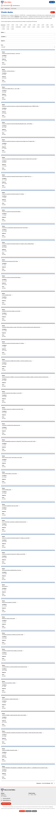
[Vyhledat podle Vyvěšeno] (28, 39)
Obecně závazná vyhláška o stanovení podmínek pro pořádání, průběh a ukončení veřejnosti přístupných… (26, 377)
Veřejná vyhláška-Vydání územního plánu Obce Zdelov (15, 715)
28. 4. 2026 (4, 757)
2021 (8, 27)
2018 (47, 25)
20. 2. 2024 (4, 281)
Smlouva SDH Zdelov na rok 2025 (10, 473)
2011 (17, 25)
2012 (21, 25)
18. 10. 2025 (4, 541)
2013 (26, 25)
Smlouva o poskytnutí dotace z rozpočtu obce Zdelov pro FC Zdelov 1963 (19, 141)
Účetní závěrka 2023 (7, 295)
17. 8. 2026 (4, 166)
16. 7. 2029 (4, 148)
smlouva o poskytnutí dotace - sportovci (12, 53)
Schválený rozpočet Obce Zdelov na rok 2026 (13, 650)
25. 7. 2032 (4, 183)
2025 (34, 27)
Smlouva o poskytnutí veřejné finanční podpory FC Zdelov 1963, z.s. (17, 176)
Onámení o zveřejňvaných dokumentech (12, 425)
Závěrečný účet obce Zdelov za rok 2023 (12, 311)
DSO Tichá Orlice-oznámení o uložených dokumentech (15, 521)
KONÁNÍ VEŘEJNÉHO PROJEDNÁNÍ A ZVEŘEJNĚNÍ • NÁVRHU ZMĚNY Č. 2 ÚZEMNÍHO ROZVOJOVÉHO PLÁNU (25, 767)
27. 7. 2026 (4, 60)
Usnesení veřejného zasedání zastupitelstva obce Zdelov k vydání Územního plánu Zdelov (23, 732)
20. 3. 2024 (4, 314)
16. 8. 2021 (4, 162)
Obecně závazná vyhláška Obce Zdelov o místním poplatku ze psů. (18, 360)
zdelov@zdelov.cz (7, 800)
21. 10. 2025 (4, 573)
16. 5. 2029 (4, 113)
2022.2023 (18, 27)
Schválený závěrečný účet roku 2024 (11, 505)
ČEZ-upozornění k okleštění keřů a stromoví (12, 570)
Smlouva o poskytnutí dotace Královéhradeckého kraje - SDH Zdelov (18, 123)
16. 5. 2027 (4, 78)
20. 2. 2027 (4, 284)
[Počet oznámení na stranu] (53, 783)
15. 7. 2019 (4, 144)
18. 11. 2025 (4, 589)
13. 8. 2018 (4, 92)
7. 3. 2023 (4, 197)
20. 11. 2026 (4, 251)
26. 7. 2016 (4, 57)
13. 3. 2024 (4, 298)
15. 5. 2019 (4, 109)
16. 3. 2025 (4, 493)
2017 (43, 25)
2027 (43, 27)
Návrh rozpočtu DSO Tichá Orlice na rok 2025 (13, 457)
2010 (13, 25)
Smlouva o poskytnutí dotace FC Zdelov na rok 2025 (14, 554)
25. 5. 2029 (4, 130)
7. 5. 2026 (4, 775)
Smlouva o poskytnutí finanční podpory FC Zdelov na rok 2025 (16, 538)
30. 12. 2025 (4, 670)
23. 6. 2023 (4, 231)
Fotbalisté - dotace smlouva (9, 71)
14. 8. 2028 (4, 95)
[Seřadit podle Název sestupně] (5, 32)
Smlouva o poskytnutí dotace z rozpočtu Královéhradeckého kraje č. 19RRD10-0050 (21, 106)
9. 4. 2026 (4, 753)
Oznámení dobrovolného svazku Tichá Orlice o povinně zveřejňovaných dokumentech (22, 327)
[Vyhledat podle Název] (28, 34)
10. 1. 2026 (4, 686)
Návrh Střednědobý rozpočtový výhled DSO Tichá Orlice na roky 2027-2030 (19, 441)
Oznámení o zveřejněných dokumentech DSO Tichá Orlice (16, 227)
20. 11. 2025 (4, 606)
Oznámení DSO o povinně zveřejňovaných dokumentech (15, 666)
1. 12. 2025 (4, 622)
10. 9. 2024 (4, 364)
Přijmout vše (22, 811)
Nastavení (34, 811)
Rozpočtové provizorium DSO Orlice (11, 261)
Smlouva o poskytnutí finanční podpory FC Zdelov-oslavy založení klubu (19, 243)
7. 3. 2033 (4, 201)
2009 (8, 25)
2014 (30, 25)
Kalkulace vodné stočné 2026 (9, 618)
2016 (39, 25)
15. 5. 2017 (4, 74)
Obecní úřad (7, 8)
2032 (13, 29)
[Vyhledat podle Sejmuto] (28, 43)
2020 (3, 27)
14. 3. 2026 (4, 718)
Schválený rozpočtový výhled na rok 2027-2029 (13, 634)
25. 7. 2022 (4, 180)
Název (3, 32)
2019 (52, 25)
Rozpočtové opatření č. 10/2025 (10, 602)
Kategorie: (3, 24)
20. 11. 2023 (4, 247)
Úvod (2, 8)
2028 (48, 27)
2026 (38, 27)
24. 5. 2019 (4, 127)
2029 (52, 27)
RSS (52, 12)
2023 (24, 27)
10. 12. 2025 (4, 638)
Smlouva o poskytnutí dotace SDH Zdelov (12, 211)
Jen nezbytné (28, 811)
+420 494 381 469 (6, 798)
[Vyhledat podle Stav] (28, 47)
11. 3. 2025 (4, 445)
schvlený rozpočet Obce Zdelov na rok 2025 (13, 393)
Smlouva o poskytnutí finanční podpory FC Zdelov (14, 194)
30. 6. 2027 (4, 350)
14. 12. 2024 (4, 396)
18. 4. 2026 (4, 771)
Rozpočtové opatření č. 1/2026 (9, 682)
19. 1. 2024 (4, 264)
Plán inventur (6, 586)
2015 (34, 25)
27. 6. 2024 (4, 330)
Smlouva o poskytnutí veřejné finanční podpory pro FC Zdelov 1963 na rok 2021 (20, 158)
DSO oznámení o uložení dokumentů (11, 699)
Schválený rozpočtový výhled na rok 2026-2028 (13, 409)
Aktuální (4, 64)
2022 (13, 27)
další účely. (51, 806)
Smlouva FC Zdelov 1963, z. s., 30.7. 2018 (11, 88)
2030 (3, 29)
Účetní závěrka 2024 (7, 489)
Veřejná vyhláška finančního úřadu (10, 750)
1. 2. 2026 (4, 702)
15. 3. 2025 (4, 477)
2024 (29, 27)
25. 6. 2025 (4, 525)
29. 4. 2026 (4, 722)
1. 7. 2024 (4, 346)
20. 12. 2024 (4, 428)
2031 (8, 29)
